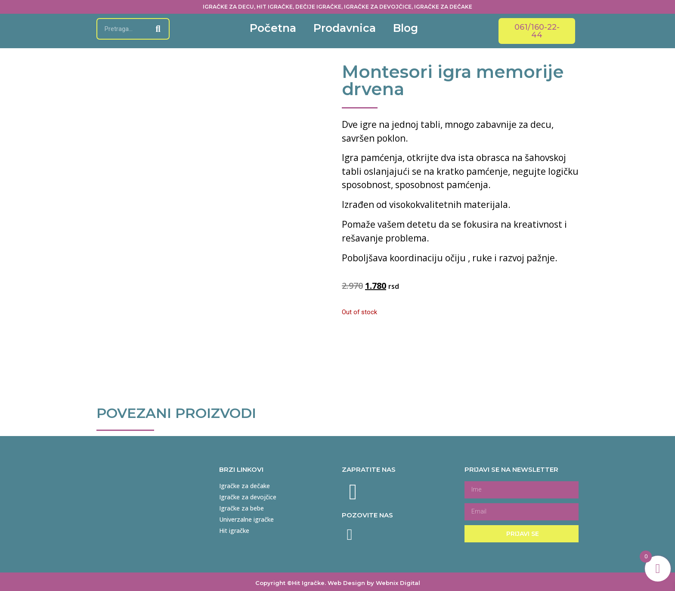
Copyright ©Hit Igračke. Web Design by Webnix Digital (337, 579)
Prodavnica (344, 28)
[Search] (158, 29)
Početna (273, 28)
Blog (405, 28)
